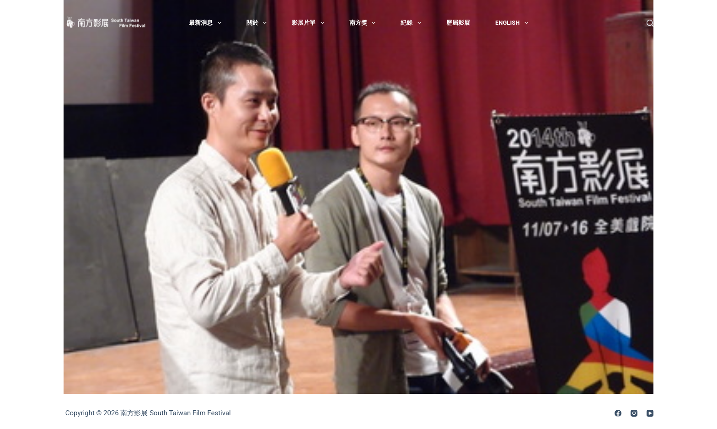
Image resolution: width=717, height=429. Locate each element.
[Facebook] (618, 413)
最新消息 (207, 22)
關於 (258, 22)
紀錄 (413, 22)
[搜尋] (650, 23)
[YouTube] (650, 413)
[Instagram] (634, 413)
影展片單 (310, 22)
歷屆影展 (458, 22)
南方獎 (364, 22)
